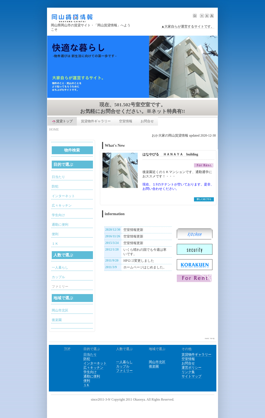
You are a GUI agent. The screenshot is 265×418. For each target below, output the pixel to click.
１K (86, 385)
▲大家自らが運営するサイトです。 (187, 26)
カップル (58, 277)
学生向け (58, 215)
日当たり (58, 177)
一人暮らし (60, 267)
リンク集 (188, 372)
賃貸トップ (62, 121)
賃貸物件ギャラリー (96, 121)
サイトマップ (191, 376)
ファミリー (124, 370)
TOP (67, 348)
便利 (55, 234)
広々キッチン (62, 205)
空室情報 (125, 121)
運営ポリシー (191, 367)
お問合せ (147, 121)
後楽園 (57, 320)
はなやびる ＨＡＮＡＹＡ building (170, 154)
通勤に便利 (60, 224)
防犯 (55, 186)
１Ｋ (55, 243)
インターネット (63, 196)
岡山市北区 (60, 310)
